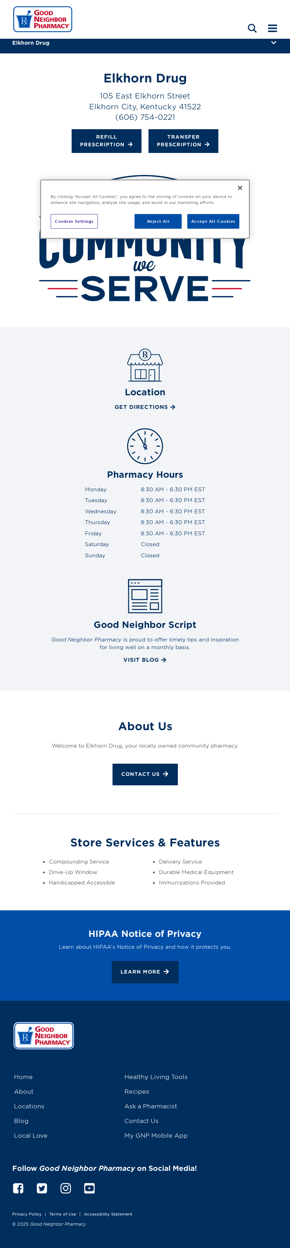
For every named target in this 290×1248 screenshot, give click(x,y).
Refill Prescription (106, 141)
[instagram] (66, 1187)
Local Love (31, 1135)
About (24, 1091)
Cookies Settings (74, 221)
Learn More (145, 972)
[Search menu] (252, 28)
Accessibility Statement (108, 1213)
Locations (29, 1105)
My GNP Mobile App (156, 1135)
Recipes (136, 1091)
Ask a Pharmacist (150, 1105)
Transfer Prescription (183, 141)
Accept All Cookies (213, 221)
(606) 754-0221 (145, 116)
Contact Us (145, 774)
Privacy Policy (27, 1213)
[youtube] (89, 1187)
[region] (145, 209)
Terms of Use (62, 1213)
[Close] (240, 188)
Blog (21, 1120)
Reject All (158, 221)
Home (23, 1076)
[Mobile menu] (272, 28)
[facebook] (18, 1187)
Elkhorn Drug (31, 42)
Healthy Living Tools (156, 1076)
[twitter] (42, 1187)
